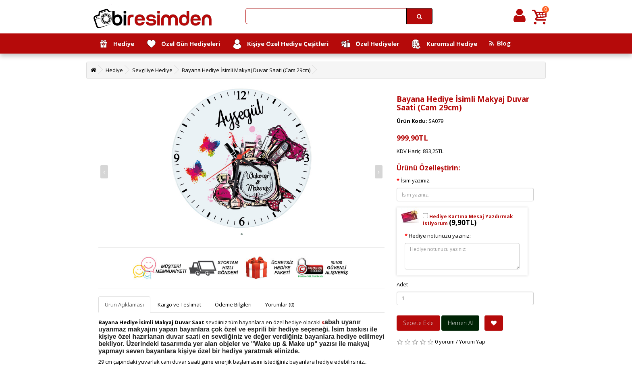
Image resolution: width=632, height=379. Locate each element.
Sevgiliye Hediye (152, 70)
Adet (402, 284)
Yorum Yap (472, 341)
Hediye (116, 44)
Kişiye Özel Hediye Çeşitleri (280, 44)
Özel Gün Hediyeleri (183, 44)
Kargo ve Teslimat (179, 304)
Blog (500, 43)
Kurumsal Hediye (444, 44)
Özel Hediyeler (370, 44)
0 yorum (445, 341)
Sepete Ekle (418, 323)
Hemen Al (460, 323)
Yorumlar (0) (279, 304)
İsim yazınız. (415, 180)
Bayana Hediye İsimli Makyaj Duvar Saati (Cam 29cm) (246, 70)
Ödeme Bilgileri (233, 304)
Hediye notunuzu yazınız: (440, 235)
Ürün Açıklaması (124, 304)
